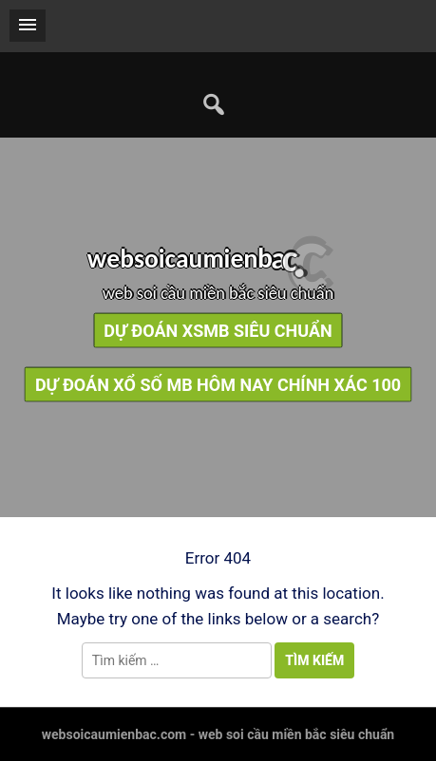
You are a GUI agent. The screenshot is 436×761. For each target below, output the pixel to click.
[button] (27, 25)
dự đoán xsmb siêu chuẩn (218, 330)
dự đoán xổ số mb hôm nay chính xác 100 (218, 384)
